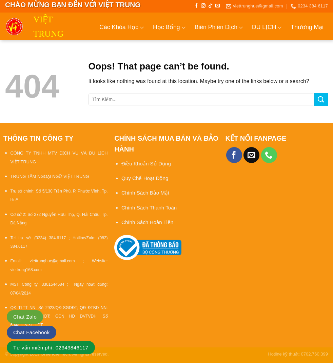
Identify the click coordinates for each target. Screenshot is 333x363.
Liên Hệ (317, 56)
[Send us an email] (217, 5)
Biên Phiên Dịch (219, 27)
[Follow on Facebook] (196, 5)
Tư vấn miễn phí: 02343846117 (51, 347)
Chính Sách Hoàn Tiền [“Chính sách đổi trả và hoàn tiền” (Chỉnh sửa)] (147, 222)
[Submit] (321, 99)
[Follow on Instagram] (203, 5)
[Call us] (269, 155)
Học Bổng (169, 27)
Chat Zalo (25, 317)
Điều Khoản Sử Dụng (146, 163)
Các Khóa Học (121, 27)
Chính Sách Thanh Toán (149, 207)
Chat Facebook (31, 332)
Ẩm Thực (249, 57)
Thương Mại (307, 27)
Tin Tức (285, 57)
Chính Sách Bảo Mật (146, 193)
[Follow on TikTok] (210, 5)
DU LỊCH (267, 27)
